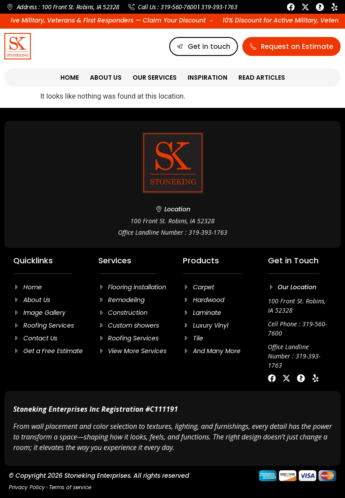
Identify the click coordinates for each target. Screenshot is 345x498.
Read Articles (261, 77)
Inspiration (207, 77)
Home (69, 77)
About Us (106, 77)
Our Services (155, 77)
